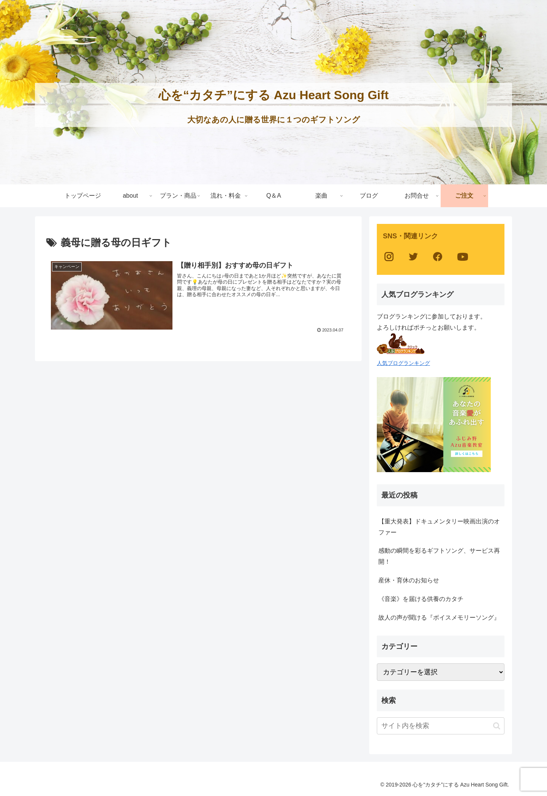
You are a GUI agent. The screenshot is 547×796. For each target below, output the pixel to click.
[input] (440, 725)
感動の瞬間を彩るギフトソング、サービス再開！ (439, 556)
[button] (496, 725)
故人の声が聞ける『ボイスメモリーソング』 (439, 617)
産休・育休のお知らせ (408, 580)
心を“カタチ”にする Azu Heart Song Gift (273, 95)
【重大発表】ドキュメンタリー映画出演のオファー (439, 527)
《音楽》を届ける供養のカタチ (420, 599)
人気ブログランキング (403, 363)
